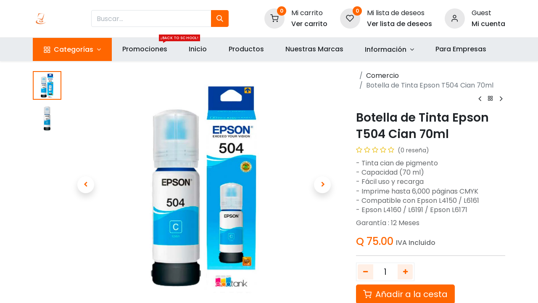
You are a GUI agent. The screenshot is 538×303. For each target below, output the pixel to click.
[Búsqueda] (220, 18)
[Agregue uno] (405, 271)
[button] (85, 184)
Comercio (382, 75)
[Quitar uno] (365, 271)
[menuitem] (145, 49)
